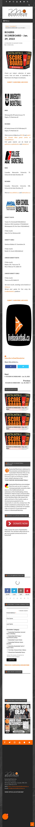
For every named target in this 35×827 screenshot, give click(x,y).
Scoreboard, (10, 44)
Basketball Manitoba (10, 823)
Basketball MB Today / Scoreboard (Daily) (14, 629)
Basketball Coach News (15, 632)
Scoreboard (13, 26)
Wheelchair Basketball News (16, 645)
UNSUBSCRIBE (24, 657)
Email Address (11, 605)
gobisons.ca (8, 144)
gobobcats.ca (16, 144)
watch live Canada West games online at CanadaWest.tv (17, 137)
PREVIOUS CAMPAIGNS (12, 657)
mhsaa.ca (7, 287)
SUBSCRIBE (16, 82)
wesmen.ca (25, 144)
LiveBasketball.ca (10, 291)
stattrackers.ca (26, 192)
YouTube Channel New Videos (17, 642)
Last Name (10, 616)
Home (7, 26)
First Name (10, 611)
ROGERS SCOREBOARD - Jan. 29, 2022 (16, 35)
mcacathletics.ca (14, 192)
